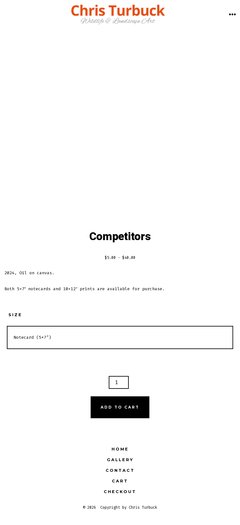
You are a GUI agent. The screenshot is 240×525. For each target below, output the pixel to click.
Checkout (120, 491)
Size (15, 314)
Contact (120, 470)
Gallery (120, 459)
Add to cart (120, 407)
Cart (120, 481)
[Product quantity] (119, 382)
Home (120, 449)
